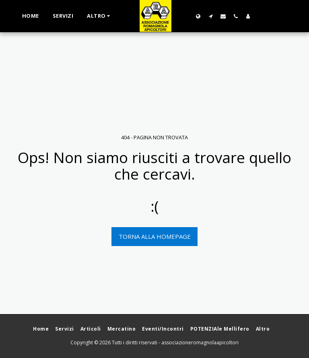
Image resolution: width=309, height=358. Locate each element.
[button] (210, 16)
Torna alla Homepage (155, 236)
